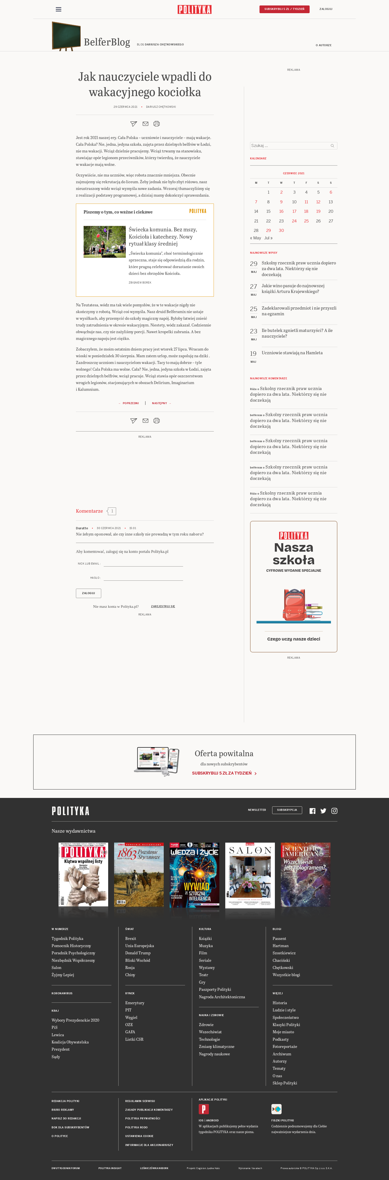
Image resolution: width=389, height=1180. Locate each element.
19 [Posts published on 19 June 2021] (318, 211)
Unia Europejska (139, 945)
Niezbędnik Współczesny (73, 960)
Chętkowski (283, 967)
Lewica (58, 1034)
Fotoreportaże (285, 1046)
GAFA (130, 1032)
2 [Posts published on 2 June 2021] (281, 192)
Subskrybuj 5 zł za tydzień (222, 773)
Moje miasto (283, 1032)
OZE (129, 1024)
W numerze (60, 929)
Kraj (55, 1010)
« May (255, 238)
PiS (55, 1027)
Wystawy (207, 967)
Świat (129, 929)
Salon (56, 967)
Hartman (281, 945)
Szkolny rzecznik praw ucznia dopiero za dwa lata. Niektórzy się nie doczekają (288, 394)
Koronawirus (62, 993)
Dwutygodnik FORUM (66, 1168)
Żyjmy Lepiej (63, 974)
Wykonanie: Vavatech (250, 1168)
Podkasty (281, 1039)
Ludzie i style (284, 1010)
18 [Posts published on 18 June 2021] (306, 211)
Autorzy (280, 1061)
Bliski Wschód (137, 960)
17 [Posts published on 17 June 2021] (294, 211)
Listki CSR (134, 1039)
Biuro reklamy (63, 1109)
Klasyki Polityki (286, 1024)
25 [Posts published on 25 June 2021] (306, 221)
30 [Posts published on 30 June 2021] (281, 230)
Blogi (277, 929)
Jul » (268, 238)
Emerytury (134, 1002)
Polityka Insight (110, 1168)
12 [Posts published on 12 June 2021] (318, 202)
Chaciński (281, 960)
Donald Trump (138, 953)
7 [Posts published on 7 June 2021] (256, 202)
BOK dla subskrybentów (71, 1127)
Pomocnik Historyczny (71, 945)
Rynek (130, 993)
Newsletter (257, 810)
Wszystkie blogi (286, 974)
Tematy (279, 1068)
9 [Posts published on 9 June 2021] (281, 202)
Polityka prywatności (142, 1118)
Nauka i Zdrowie (211, 1015)
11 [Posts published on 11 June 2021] (306, 202)
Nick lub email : (89, 563)
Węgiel (131, 1017)
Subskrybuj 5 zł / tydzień (284, 9)
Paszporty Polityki (215, 989)
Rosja (130, 967)
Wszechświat (210, 1032)
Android (212, 1120)
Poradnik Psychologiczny (73, 953)
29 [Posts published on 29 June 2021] (268, 230)
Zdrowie (206, 1024)
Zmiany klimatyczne (216, 1046)
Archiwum (282, 1054)
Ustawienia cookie (139, 1136)
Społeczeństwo (286, 1017)
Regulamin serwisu (140, 1101)
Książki (205, 938)
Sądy (56, 1056)
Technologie (209, 1039)
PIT (128, 1010)
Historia (280, 1002)
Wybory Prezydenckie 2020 (75, 1020)
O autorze (324, 45)
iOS (201, 1120)
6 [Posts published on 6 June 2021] (331, 192)
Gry (202, 982)
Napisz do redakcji (66, 1118)
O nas (277, 1075)
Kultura (205, 929)
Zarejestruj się (163, 606)
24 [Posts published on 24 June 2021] (294, 221)
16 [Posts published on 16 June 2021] (281, 211)
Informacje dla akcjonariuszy (149, 1145)
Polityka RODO (136, 1127)
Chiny (130, 974)
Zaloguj (326, 9)
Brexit (130, 938)
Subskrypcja (287, 810)
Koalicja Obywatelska (70, 1042)
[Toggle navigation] (58, 9)
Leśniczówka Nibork (154, 1168)
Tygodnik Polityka (67, 938)
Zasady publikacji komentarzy (149, 1109)
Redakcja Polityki (65, 1101)
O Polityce (60, 1136)
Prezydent (61, 1049)
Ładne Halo (213, 1168)
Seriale (205, 960)
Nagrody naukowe (214, 1054)
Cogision (201, 1168)
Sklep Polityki (285, 1083)
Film (203, 953)
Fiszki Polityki (282, 1120)
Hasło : (95, 577)
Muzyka (206, 945)
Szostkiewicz (284, 953)
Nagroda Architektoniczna (222, 997)
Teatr (203, 974)
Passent (279, 938)
